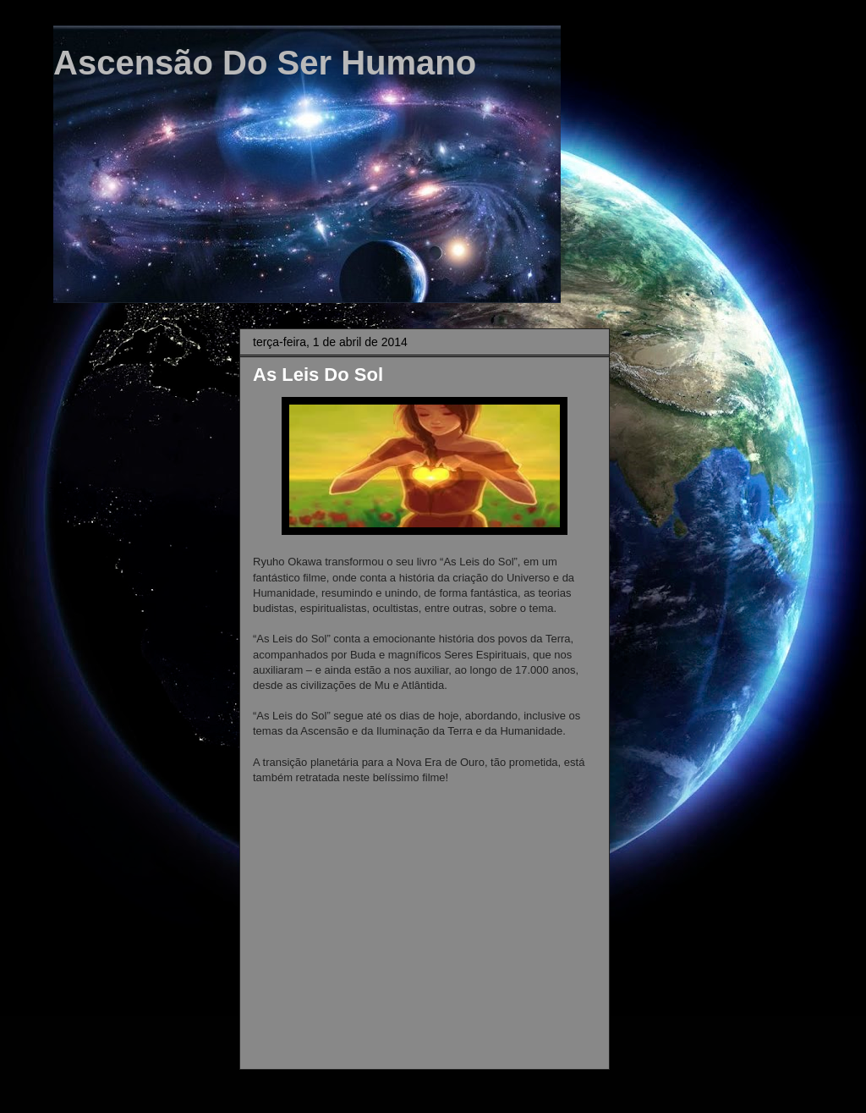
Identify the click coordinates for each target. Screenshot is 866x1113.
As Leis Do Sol (318, 374)
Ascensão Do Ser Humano (264, 62)
